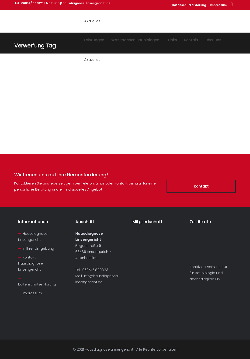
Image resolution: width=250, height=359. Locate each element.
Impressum (218, 5)
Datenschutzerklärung (189, 5)
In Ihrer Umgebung (38, 248)
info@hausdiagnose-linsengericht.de (82, 3)
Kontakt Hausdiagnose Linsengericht (30, 263)
